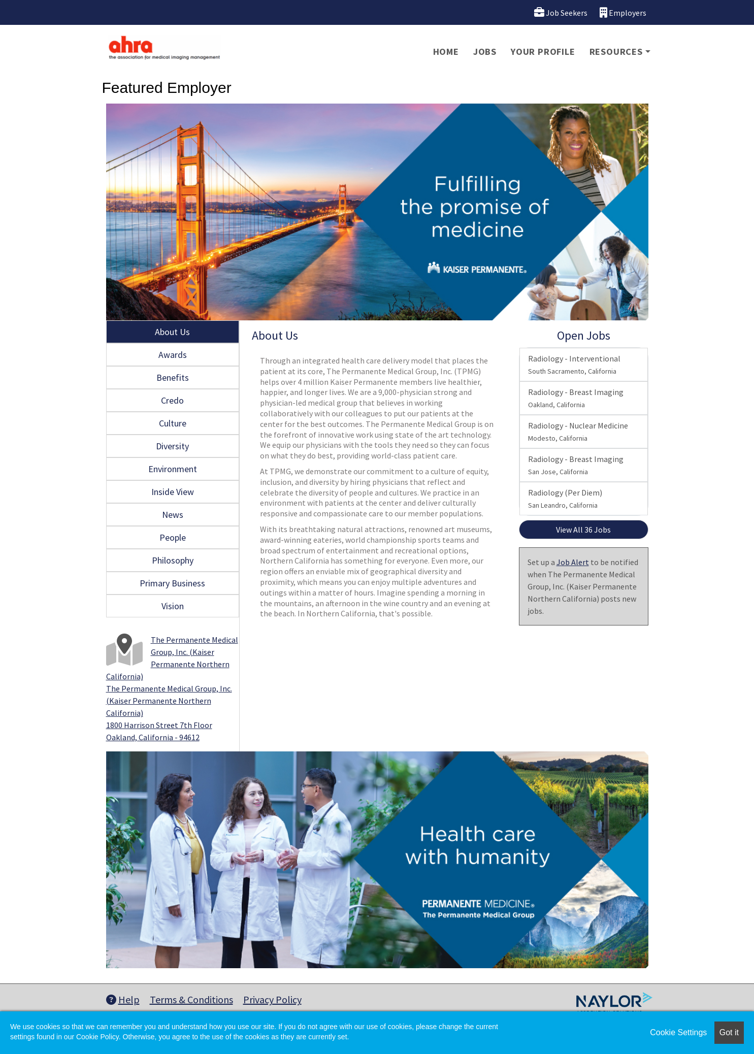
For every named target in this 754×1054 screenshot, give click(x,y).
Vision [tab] (172, 606)
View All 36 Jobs (583, 529)
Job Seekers (560, 12)
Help (123, 999)
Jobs (485, 51)
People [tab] (172, 537)
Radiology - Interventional (574, 364)
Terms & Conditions (191, 999)
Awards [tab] (172, 354)
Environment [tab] (172, 469)
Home (446, 51)
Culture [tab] (172, 423)
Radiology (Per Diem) (565, 498)
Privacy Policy (272, 999)
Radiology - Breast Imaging (576, 398)
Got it (729, 1032)
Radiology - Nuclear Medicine (578, 431)
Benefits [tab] (172, 377)
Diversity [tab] (172, 446)
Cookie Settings (678, 1032)
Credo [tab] (172, 400)
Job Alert (572, 562)
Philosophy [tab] (172, 560)
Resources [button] (616, 51)
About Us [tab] (172, 332)
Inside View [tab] (172, 492)
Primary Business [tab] (172, 583)
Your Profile (543, 51)
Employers (623, 12)
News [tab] (172, 514)
